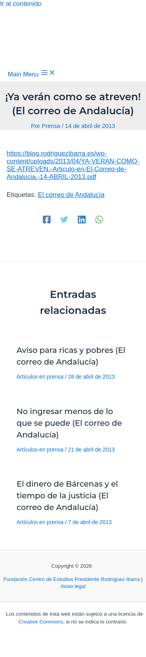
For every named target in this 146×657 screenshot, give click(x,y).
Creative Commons (41, 622)
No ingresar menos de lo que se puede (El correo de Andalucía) (69, 423)
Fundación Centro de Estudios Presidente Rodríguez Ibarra (72, 579)
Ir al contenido (21, 3)
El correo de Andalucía (71, 194)
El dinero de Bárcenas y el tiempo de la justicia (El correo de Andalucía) (67, 495)
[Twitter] (64, 219)
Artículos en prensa (40, 377)
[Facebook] (47, 219)
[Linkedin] (82, 219)
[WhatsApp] (99, 219)
